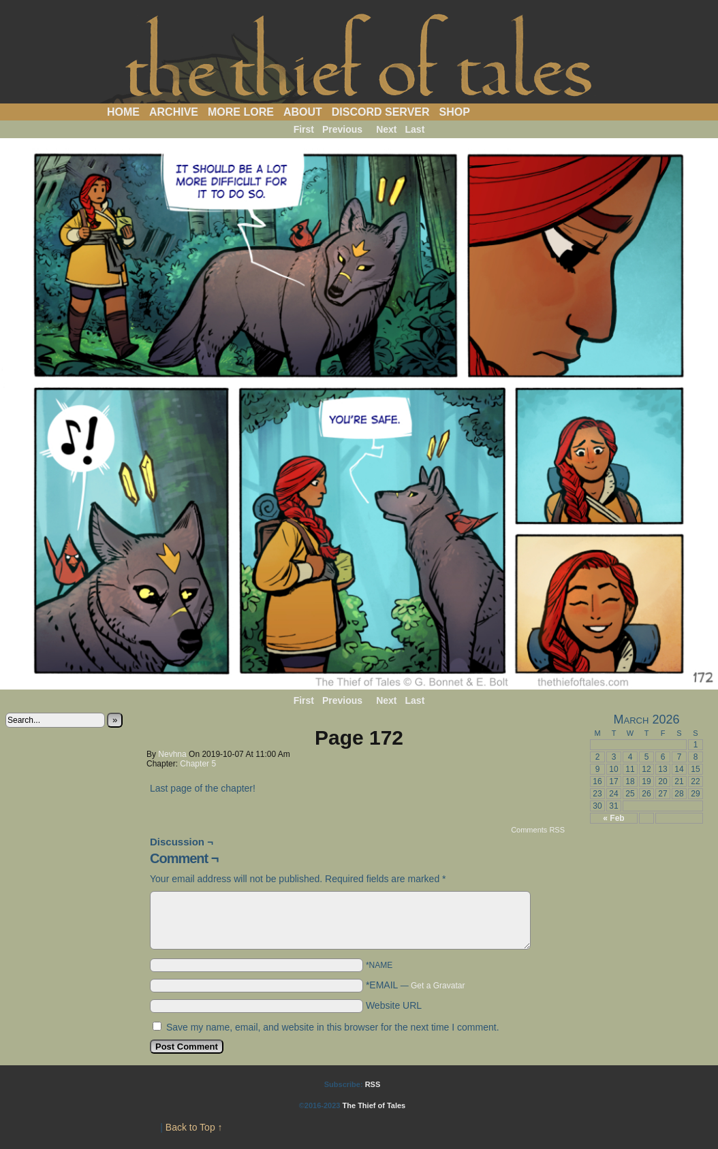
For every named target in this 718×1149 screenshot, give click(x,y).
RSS (373, 1084)
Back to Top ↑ (194, 1127)
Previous (342, 129)
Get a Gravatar (438, 985)
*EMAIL (415, 985)
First (304, 129)
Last (415, 129)
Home (123, 112)
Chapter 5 (198, 763)
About (302, 112)
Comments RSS (538, 830)
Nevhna (172, 754)
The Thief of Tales (359, 55)
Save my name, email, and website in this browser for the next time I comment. (332, 1027)
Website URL (394, 1005)
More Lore (241, 112)
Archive (173, 112)
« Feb (613, 818)
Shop (454, 112)
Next (386, 129)
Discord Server (381, 112)
